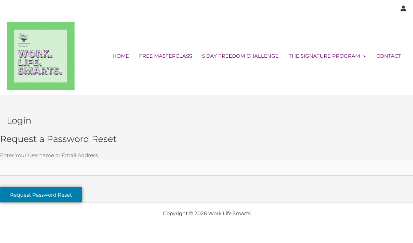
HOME (120, 56)
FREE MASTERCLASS (165, 56)
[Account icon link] (403, 8)
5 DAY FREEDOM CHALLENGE (240, 56)
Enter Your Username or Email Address (49, 155)
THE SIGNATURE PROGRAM (327, 56)
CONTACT (388, 56)
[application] (363, 56)
